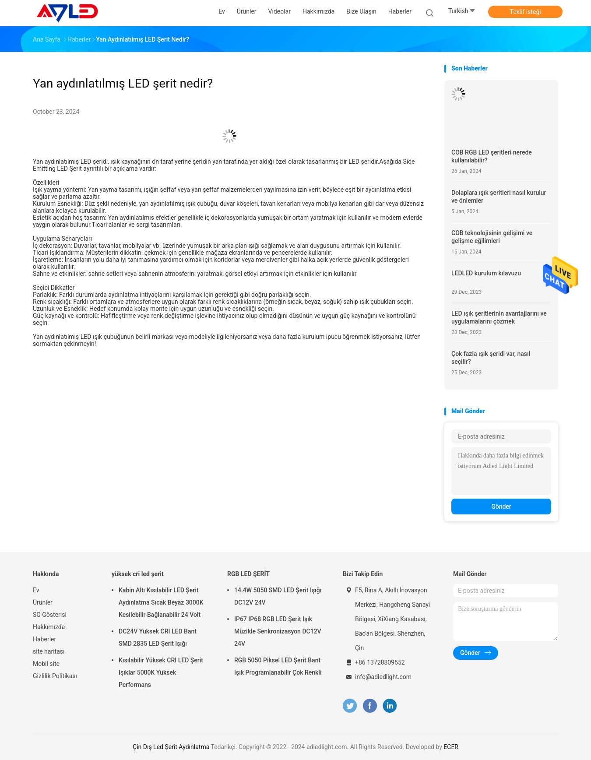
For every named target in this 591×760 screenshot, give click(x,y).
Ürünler (43, 602)
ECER (450, 746)
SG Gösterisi (50, 614)
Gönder (501, 506)
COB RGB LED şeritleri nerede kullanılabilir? (491, 156)
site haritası (48, 651)
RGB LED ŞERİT (248, 573)
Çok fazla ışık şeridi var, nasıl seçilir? (490, 357)
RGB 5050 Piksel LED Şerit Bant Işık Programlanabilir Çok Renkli (278, 666)
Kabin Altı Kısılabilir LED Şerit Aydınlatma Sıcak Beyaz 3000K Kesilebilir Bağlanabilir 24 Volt (161, 602)
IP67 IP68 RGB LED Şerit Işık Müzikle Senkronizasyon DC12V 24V (277, 631)
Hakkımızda (49, 626)
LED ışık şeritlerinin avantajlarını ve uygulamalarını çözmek (499, 317)
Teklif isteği (525, 11)
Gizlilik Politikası (55, 675)
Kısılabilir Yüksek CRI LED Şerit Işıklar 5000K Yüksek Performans (161, 672)
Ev (36, 590)
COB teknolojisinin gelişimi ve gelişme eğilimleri (491, 236)
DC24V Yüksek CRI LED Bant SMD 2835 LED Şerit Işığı (158, 637)
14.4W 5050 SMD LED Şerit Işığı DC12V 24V (277, 596)
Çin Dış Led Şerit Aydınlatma (171, 746)
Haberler (44, 639)
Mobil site (46, 663)
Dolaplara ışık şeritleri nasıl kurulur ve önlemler (498, 196)
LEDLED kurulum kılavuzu (486, 273)
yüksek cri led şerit (138, 573)
